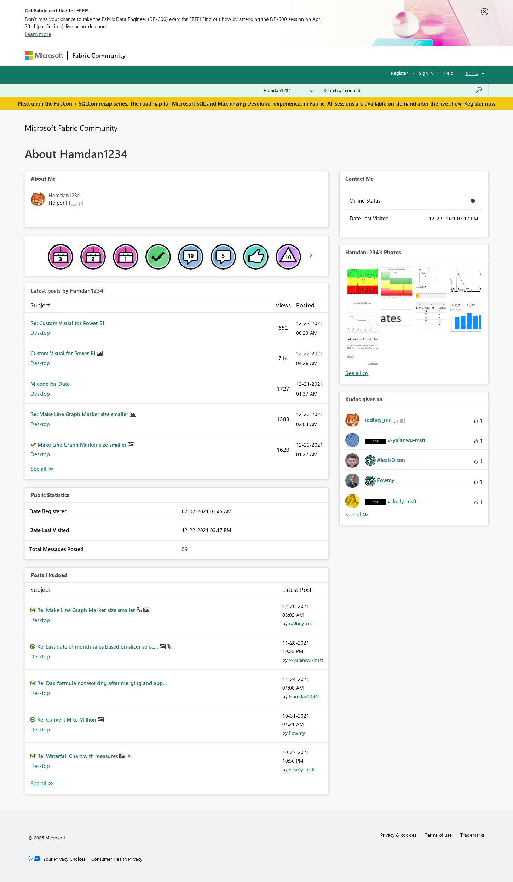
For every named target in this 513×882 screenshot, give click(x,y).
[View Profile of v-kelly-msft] (302, 769)
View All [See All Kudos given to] (357, 514)
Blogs (265, 55)
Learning (292, 55)
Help (448, 73)
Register (399, 73)
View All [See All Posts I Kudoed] (42, 783)
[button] (362, 282)
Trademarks (472, 835)
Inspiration (173, 55)
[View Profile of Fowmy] (297, 732)
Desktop (40, 332)
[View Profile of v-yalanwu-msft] (306, 659)
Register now (479, 103)
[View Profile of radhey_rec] (301, 623)
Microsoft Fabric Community (71, 127)
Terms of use (438, 835)
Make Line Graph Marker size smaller (83, 444)
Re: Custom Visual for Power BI (67, 323)
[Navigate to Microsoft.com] (44, 55)
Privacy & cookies (398, 835)
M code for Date (50, 383)
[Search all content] (403, 90)
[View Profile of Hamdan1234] (303, 696)
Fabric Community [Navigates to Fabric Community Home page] (99, 55)
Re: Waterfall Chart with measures (78, 755)
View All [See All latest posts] (42, 469)
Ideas (201, 55)
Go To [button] (472, 73)
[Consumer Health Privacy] (116, 859)
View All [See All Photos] (357, 373)
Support (322, 55)
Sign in (426, 73)
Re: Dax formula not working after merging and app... (102, 682)
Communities (233, 55)
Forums (141, 55)
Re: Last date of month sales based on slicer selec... (98, 646)
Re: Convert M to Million (67, 719)
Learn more (38, 34)
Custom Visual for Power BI (63, 353)
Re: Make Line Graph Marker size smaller (80, 414)
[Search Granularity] (288, 90)
